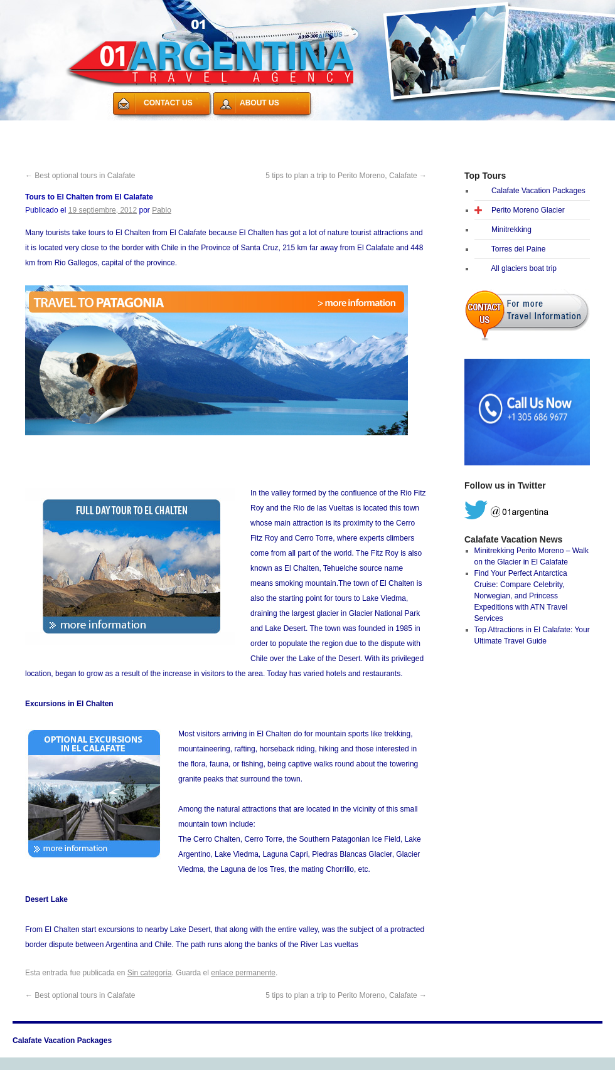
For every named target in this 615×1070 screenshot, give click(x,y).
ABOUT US (259, 102)
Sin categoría (149, 972)
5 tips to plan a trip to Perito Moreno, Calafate (346, 175)
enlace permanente (243, 972)
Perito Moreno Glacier (528, 210)
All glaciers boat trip (524, 268)
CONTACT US (168, 102)
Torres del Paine (518, 249)
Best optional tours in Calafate (80, 175)
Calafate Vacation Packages (74, 128)
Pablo (161, 210)
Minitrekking (511, 229)
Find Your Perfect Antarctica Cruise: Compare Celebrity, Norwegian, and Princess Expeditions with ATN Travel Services (521, 596)
